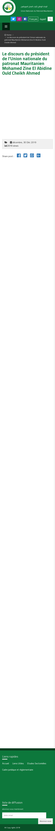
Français (33, 19)
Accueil (5, 764)
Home (7, 35)
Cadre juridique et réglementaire (17, 770)
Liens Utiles (18, 764)
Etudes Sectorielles (36, 764)
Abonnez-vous (45, 821)
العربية (43, 19)
